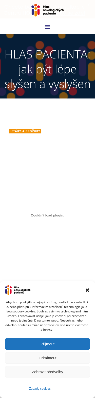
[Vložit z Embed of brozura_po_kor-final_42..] (47, 215)
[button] (87, 290)
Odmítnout (47, 358)
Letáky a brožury (25, 131)
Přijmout (47, 344)
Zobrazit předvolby (47, 372)
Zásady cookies (40, 388)
